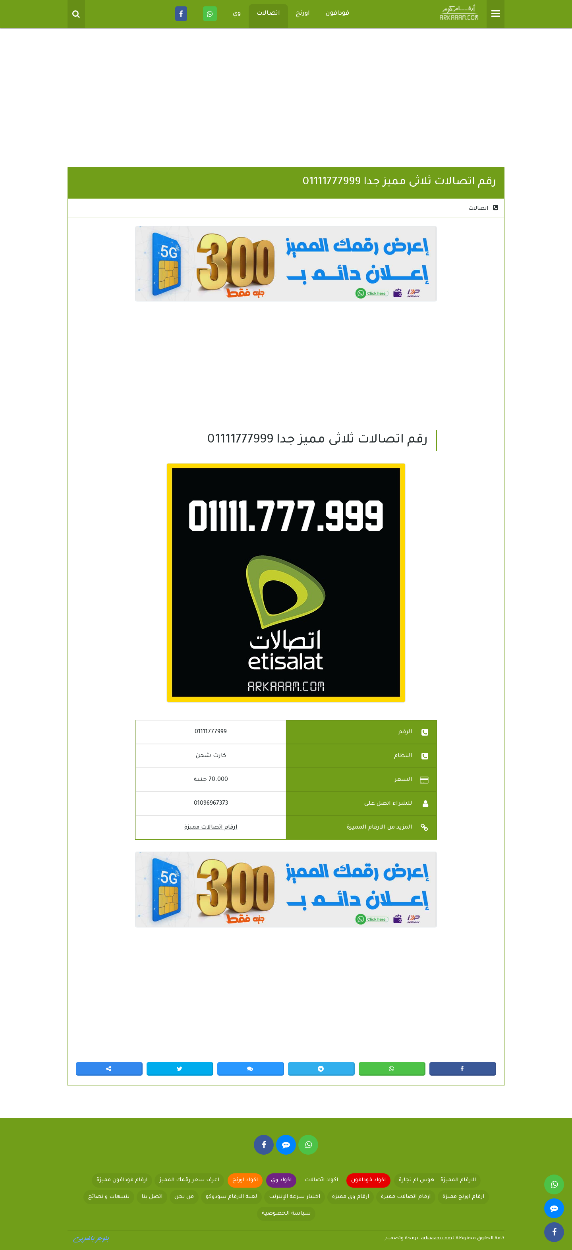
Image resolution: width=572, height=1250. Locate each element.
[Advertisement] (286, 99)
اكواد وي (281, 1180)
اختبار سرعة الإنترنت (294, 1197)
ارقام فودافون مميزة (122, 1180)
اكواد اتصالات (321, 1180)
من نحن (184, 1197)
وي (237, 13)
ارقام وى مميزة (350, 1197)
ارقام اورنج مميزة (463, 1197)
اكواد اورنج (245, 1180)
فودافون (337, 13)
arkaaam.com (436, 1238)
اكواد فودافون (368, 1180)
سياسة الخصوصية (286, 1214)
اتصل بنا (151, 1197)
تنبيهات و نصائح (108, 1197)
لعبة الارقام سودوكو (231, 1197)
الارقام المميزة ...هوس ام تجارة (437, 1180)
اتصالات (268, 13)
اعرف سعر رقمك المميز (189, 1180)
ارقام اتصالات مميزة (211, 828)
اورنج (303, 13)
